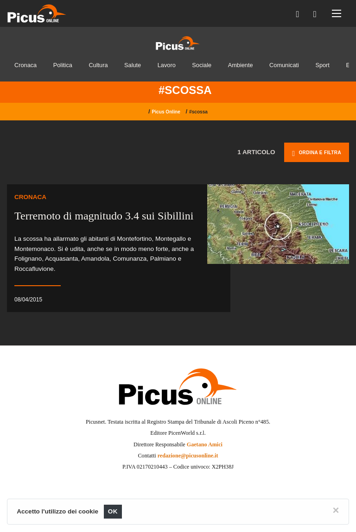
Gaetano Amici (204, 444)
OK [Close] (113, 511)
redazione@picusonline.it (188, 455)
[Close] (336, 510)
